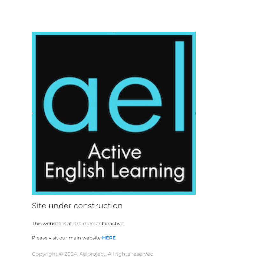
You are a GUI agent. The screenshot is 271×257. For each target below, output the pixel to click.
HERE (109, 238)
